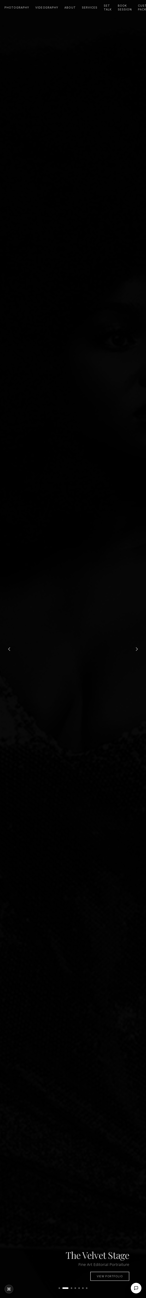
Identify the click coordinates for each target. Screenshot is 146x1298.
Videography (46, 7)
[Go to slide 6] (83, 1288)
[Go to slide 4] (75, 1288)
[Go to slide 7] (86, 1288)
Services (90, 7)
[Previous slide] (9, 649)
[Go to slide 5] (79, 1288)
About (70, 7)
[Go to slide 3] (71, 1288)
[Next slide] (136, 649)
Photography (17, 7)
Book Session (125, 7)
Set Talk (108, 7)
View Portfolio (110, 1279)
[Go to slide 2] (65, 1288)
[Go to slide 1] (59, 1288)
